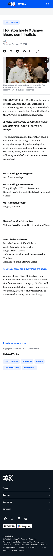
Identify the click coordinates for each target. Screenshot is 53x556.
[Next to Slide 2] (46, 70)
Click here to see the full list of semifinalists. (25, 268)
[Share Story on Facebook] (4, 51)
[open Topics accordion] (26, 488)
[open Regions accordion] (26, 495)
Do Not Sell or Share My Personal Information (19, 539)
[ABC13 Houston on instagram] (19, 519)
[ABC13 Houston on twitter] (12, 519)
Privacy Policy (8, 536)
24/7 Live (22, 4)
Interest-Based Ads (22, 545)
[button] (4, 4)
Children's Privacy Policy (12, 542)
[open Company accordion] (26, 509)
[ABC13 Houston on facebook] (5, 519)
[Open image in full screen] (46, 60)
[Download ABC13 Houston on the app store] (9, 526)
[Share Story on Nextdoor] (24, 51)
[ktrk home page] (8, 478)
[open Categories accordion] (26, 502)
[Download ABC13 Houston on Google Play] (24, 526)
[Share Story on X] (11, 51)
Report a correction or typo (14, 343)
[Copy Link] (37, 51)
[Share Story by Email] (30, 51)
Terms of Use (7, 545)
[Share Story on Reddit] (17, 51)
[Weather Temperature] (39, 4)
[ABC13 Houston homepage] (11, 4)
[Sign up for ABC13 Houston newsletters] (26, 519)
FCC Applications (9, 547)
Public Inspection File (39, 545)
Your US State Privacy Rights (33, 542)
